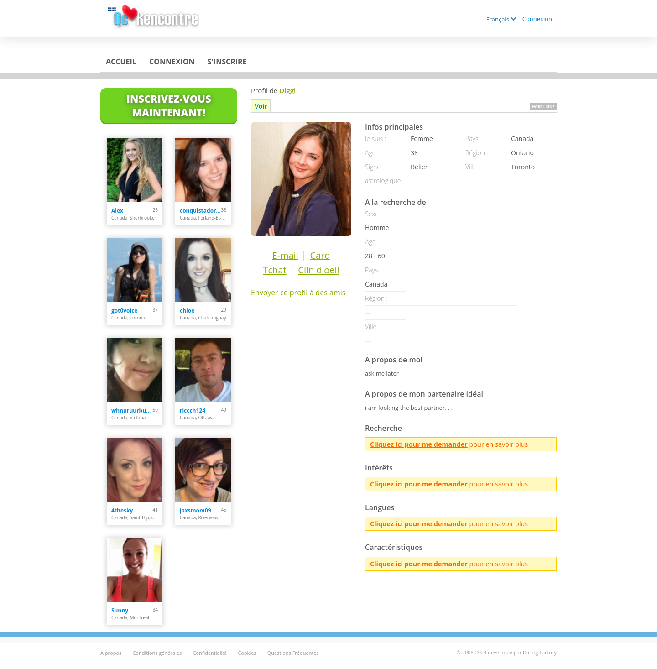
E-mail (285, 255)
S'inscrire (227, 62)
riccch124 (192, 410)
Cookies (247, 652)
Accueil (121, 62)
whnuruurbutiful (132, 410)
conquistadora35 (200, 210)
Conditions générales (157, 652)
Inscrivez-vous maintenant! (168, 105)
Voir (261, 106)
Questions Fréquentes (293, 652)
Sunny (119, 610)
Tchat (274, 270)
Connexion (537, 19)
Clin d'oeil (318, 270)
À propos (110, 652)
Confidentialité (210, 652)
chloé (187, 310)
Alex (117, 210)
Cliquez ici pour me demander (419, 444)
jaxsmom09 (195, 510)
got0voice (124, 310)
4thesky (122, 510)
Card (320, 255)
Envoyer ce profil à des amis (298, 292)
